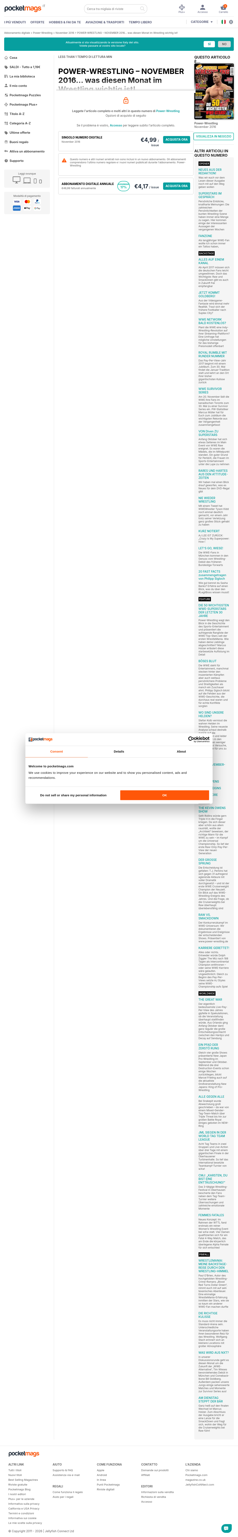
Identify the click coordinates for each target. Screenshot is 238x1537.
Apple (100, 1470)
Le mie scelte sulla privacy (25, 1523)
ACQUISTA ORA (177, 139)
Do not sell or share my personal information (73, 795)
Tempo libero (140, 22)
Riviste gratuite (17, 1484)
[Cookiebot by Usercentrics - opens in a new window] (191, 739)
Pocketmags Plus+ (20, 104)
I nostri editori (17, 1494)
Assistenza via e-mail (66, 1475)
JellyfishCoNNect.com (199, 1484)
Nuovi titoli (15, 1475)
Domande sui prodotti (155, 1470)
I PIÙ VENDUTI (15, 22)
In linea (101, 1479)
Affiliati (145, 1475)
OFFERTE (37, 22)
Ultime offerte (17, 133)
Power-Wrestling (42, 32)
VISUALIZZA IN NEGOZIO (213, 136)
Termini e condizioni (21, 1513)
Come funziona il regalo (68, 1492)
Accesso (116, 125)
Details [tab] (119, 751)
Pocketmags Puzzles (22, 95)
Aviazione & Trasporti (105, 22)
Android (102, 1475)
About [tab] (181, 751)
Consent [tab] (56, 751)
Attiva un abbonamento (24, 151)
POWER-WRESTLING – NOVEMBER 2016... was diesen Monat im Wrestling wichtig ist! (127, 32)
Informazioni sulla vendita (157, 1492)
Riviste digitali (105, 1489)
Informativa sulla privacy (24, 1503)
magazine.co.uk (195, 1479)
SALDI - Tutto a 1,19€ (22, 67)
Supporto (14, 161)
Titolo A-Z (14, 114)
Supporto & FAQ (63, 1470)
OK (164, 795)
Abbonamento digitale (17, 32)
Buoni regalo (16, 142)
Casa (10, 58)
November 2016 (65, 32)
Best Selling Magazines (23, 1479)
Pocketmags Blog (19, 1489)
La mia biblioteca (19, 76)
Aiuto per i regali (63, 1496)
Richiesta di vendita (153, 1496)
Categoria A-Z (17, 123)
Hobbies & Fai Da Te (65, 22)
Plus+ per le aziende (21, 1499)
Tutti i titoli (14, 1470)
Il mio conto (15, 86)
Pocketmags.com (196, 1475)
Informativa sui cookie (22, 1518)
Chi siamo (191, 1470)
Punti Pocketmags (108, 1484)
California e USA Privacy (24, 1508)
